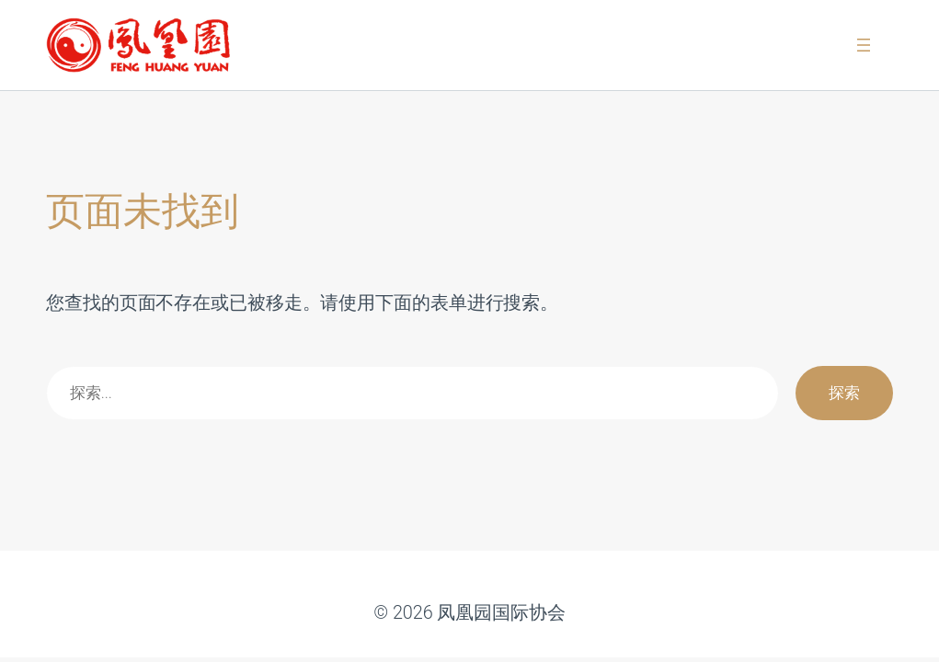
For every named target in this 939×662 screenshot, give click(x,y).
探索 (844, 392)
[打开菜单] (864, 45)
